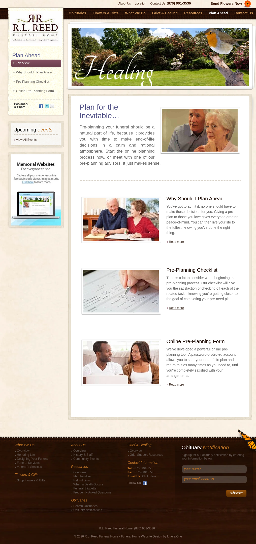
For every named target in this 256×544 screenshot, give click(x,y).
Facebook (145, 483)
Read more (176, 242)
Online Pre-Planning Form (35, 91)
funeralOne (174, 536)
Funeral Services (28, 463)
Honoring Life (26, 455)
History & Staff (82, 455)
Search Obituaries (85, 506)
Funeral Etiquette (84, 488)
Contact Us (157, 3)
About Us (124, 3)
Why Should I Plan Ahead (34, 72)
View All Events (26, 140)
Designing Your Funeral (32, 459)
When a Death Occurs (88, 484)
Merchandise (82, 476)
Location (140, 3)
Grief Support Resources (146, 455)
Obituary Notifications (87, 510)
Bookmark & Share (35, 104)
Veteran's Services (29, 467)
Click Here (149, 476)
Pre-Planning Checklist (32, 81)
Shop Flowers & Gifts (31, 480)
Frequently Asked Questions (92, 492)
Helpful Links (82, 480)
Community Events (86, 459)
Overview (22, 63)
